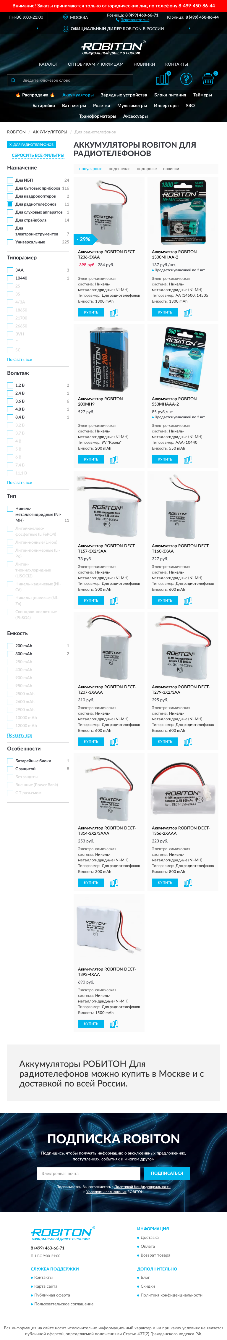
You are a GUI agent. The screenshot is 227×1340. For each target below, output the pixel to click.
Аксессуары (135, 116)
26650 (21, 326)
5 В (18, 449)
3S (17, 294)
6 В (18, 457)
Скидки (148, 1287)
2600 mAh (25, 702)
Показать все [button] (19, 360)
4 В (18, 441)
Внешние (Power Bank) (36, 785)
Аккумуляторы (78, 95)
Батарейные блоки (33, 761)
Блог (145, 1278)
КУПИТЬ (91, 312)
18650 (21, 310)
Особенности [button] (24, 749)
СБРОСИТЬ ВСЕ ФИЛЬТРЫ (38, 156)
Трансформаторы (97, 116)
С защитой (25, 769)
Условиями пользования (106, 1192)
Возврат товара (155, 1255)
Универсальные (30, 242)
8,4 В (20, 417)
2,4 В (20, 393)
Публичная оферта (52, 1296)
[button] (132, 19)
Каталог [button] (48, 64)
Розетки (101, 106)
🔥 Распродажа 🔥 (35, 95)
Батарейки (44, 106)
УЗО (190, 106)
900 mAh (23, 678)
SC (17, 350)
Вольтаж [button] (18, 373)
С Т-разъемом (28, 793)
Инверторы (166, 106)
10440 (21, 278)
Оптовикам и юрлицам (96, 64)
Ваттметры (74, 106)
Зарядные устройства (124, 95)
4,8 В (20, 409)
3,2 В (20, 425)
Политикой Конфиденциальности (142, 1187)
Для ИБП (24, 180)
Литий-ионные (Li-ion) (36, 542)
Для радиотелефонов (35, 204)
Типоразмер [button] (22, 258)
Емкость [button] (17, 633)
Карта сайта (45, 1287)
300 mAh (23, 654)
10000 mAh (26, 718)
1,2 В (20, 385)
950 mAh (23, 686)
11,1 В (21, 473)
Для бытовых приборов (37, 188)
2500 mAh (25, 694)
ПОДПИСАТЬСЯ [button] (167, 1173)
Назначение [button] (22, 168)
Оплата (148, 1246)
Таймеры (202, 95)
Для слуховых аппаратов (39, 212)
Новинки (144, 64)
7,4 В (20, 465)
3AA (19, 270)
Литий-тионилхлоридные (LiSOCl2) (33, 570)
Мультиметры (132, 106)
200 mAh (23, 646)
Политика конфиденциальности (171, 1296)
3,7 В (20, 433)
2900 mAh (25, 710)
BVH (19, 334)
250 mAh (23, 662)
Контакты (176, 64)
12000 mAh (26, 726)
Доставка (150, 1238)
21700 (21, 318)
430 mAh (23, 670)
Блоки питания (170, 95)
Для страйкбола (30, 220)
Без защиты (26, 777)
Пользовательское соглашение (63, 1304)
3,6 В (20, 401)
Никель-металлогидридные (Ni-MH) (38, 515)
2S (17, 286)
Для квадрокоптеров (35, 196)
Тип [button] (11, 496)
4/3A (20, 302)
